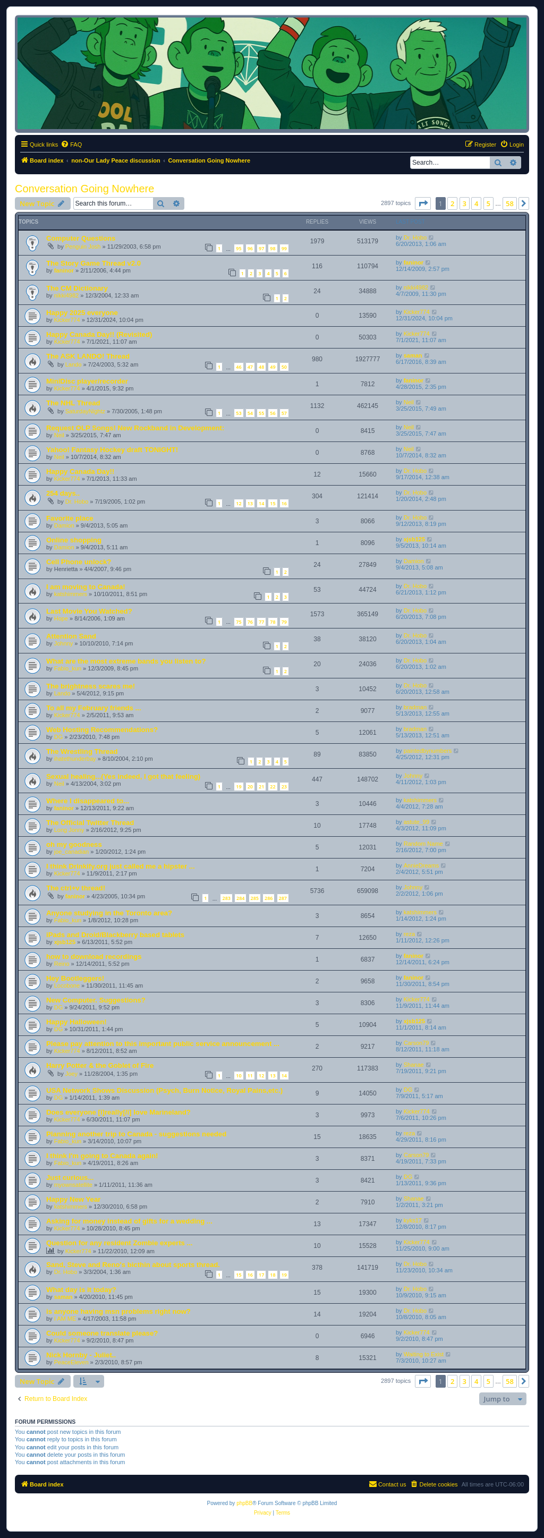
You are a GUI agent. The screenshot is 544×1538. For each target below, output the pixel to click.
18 (272, 1274)
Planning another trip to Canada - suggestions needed (136, 1134)
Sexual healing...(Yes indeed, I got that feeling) (123, 776)
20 (250, 786)
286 (269, 898)
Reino (62, 964)
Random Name (423, 843)
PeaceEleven (71, 1362)
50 (284, 366)
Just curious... (70, 1178)
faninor (64, 270)
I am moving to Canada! (85, 587)
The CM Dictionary (77, 288)
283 (226, 898)
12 (238, 503)
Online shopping (73, 540)
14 (261, 503)
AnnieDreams (421, 865)
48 (261, 366)
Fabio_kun (67, 668)
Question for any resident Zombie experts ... (119, 1243)
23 (284, 786)
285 (255, 898)
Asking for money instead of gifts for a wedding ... (129, 1221)
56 (272, 413)
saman (413, 355)
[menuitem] (71, 144)
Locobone (67, 985)
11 (250, 1075)
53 (238, 413)
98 (272, 248)
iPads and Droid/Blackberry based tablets (115, 935)
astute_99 (416, 822)
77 (261, 621)
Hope (61, 618)
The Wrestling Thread (82, 751)
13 (250, 503)
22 (272, 786)
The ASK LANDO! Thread (88, 356)
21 (261, 786)
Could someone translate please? (102, 1333)
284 (240, 898)
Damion (64, 525)
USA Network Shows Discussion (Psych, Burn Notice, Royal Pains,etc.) (164, 1090)
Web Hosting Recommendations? (102, 730)
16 (284, 503)
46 (238, 366)
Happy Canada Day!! (80, 471)
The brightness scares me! (90, 686)
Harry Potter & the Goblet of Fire (100, 1065)
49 (272, 366)
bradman (415, 707)
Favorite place (70, 518)
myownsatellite (73, 1185)
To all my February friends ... (93, 708)
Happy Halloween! (76, 1022)
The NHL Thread (73, 403)
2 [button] (452, 203)
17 (261, 1274)
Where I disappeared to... (87, 801)
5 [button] (488, 203)
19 (238, 786)
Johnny (63, 643)
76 (250, 621)
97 (261, 248)
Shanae (414, 1064)
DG (58, 737)
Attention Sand (71, 636)
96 (250, 248)
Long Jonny (69, 830)
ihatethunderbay (75, 758)
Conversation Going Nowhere (84, 188)
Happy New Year (73, 1199)
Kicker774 (67, 320)
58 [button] (510, 203)
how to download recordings (94, 957)
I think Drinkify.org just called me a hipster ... (120, 866)
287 (283, 898)
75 (238, 621)
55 (261, 413)
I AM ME (65, 1318)
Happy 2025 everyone (82, 313)
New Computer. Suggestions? (96, 1000)
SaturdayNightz (85, 411)
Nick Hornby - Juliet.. (81, 1355)
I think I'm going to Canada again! (102, 1156)
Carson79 (416, 1043)
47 (250, 366)
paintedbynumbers (428, 750)
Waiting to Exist (424, 1354)
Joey (71, 1073)
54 (250, 413)
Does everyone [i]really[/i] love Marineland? (118, 1112)
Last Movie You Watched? (89, 611)
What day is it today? (81, 1290)
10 (238, 1075)
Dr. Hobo (415, 237)
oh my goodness (74, 844)
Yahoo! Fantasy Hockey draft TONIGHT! (112, 450)
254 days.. (63, 493)
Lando (73, 364)
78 (272, 621)
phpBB (244, 1503)
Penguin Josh (83, 246)
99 (284, 248)
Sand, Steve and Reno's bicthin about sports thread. (133, 1265)
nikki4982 (66, 295)
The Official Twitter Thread (90, 823)
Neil (409, 402)
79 (284, 621)
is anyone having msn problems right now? (118, 1311)
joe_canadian (71, 851)
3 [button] (464, 203)
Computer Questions (80, 238)
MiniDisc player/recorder (87, 381)
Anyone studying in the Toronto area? (109, 913)
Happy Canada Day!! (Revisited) (99, 334)
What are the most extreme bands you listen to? (126, 661)
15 (272, 503)
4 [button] (476, 203)
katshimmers (70, 594)
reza (409, 934)
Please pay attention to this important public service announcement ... (162, 1044)
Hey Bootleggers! (75, 978)
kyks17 (413, 1220)
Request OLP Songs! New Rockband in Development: (135, 428)
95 (238, 248)
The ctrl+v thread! (75, 888)
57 (284, 413)
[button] (423, 203)
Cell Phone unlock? (78, 562)
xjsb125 (414, 539)
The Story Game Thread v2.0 (93, 263)
